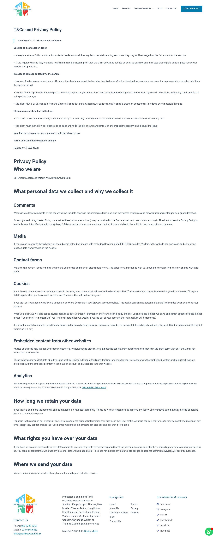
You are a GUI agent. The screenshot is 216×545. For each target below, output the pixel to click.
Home (115, 9)
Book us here (91, 531)
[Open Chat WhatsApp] (209, 532)
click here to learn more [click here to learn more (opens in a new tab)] (94, 387)
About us (126, 9)
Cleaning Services (144, 9)
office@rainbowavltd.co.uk (27, 533)
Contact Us (171, 9)
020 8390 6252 (191, 8)
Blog (160, 9)
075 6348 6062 (29, 529)
